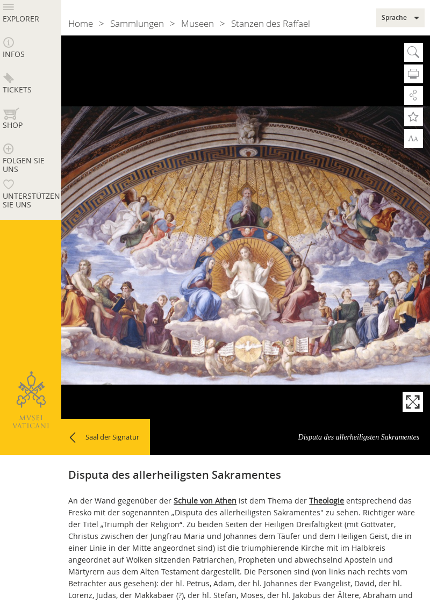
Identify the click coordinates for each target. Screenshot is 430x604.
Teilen (413, 95)
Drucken (413, 73)
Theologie (326, 500)
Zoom (413, 138)
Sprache (394, 17)
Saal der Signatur (112, 437)
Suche (413, 52)
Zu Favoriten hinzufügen (413, 116)
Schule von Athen (205, 500)
